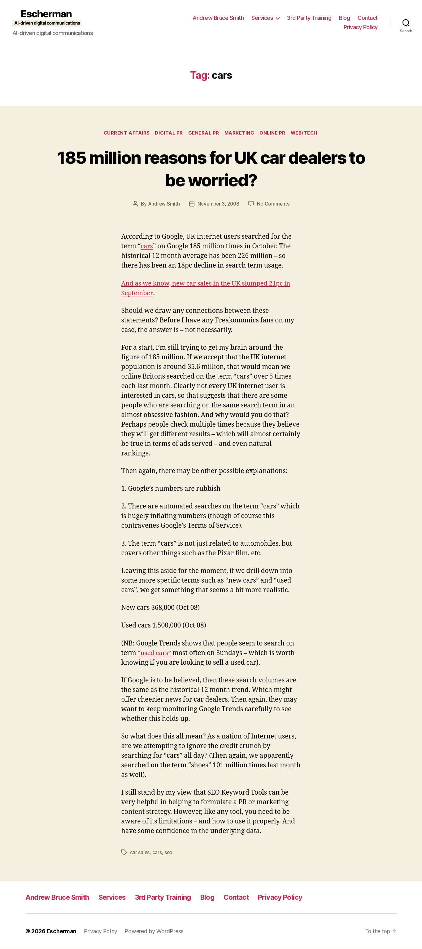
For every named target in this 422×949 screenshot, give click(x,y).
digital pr (168, 133)
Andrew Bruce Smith (218, 18)
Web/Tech (307, 133)
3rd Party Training (309, 18)
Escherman (62, 931)
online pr (275, 133)
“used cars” (156, 653)
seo (169, 853)
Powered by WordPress (156, 931)
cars (147, 247)
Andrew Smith (163, 204)
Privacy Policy (361, 27)
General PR (203, 133)
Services (262, 18)
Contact (368, 18)
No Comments (274, 204)
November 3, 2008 (218, 204)
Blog (344, 18)
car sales (140, 853)
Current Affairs (124, 133)
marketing (240, 133)
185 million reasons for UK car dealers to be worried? (211, 168)
